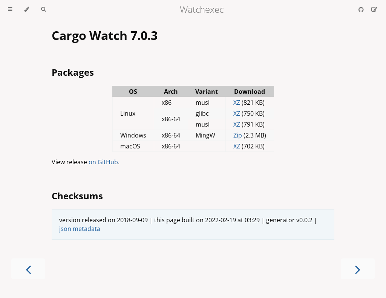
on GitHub (103, 162)
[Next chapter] (358, 268)
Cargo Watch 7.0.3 (105, 35)
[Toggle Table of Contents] (10, 9)
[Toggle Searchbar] (43, 9)
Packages (73, 72)
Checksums (77, 195)
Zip (237, 135)
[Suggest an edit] (374, 9)
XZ (236, 102)
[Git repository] (361, 9)
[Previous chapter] (28, 268)
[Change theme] (26, 9)
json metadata (79, 229)
